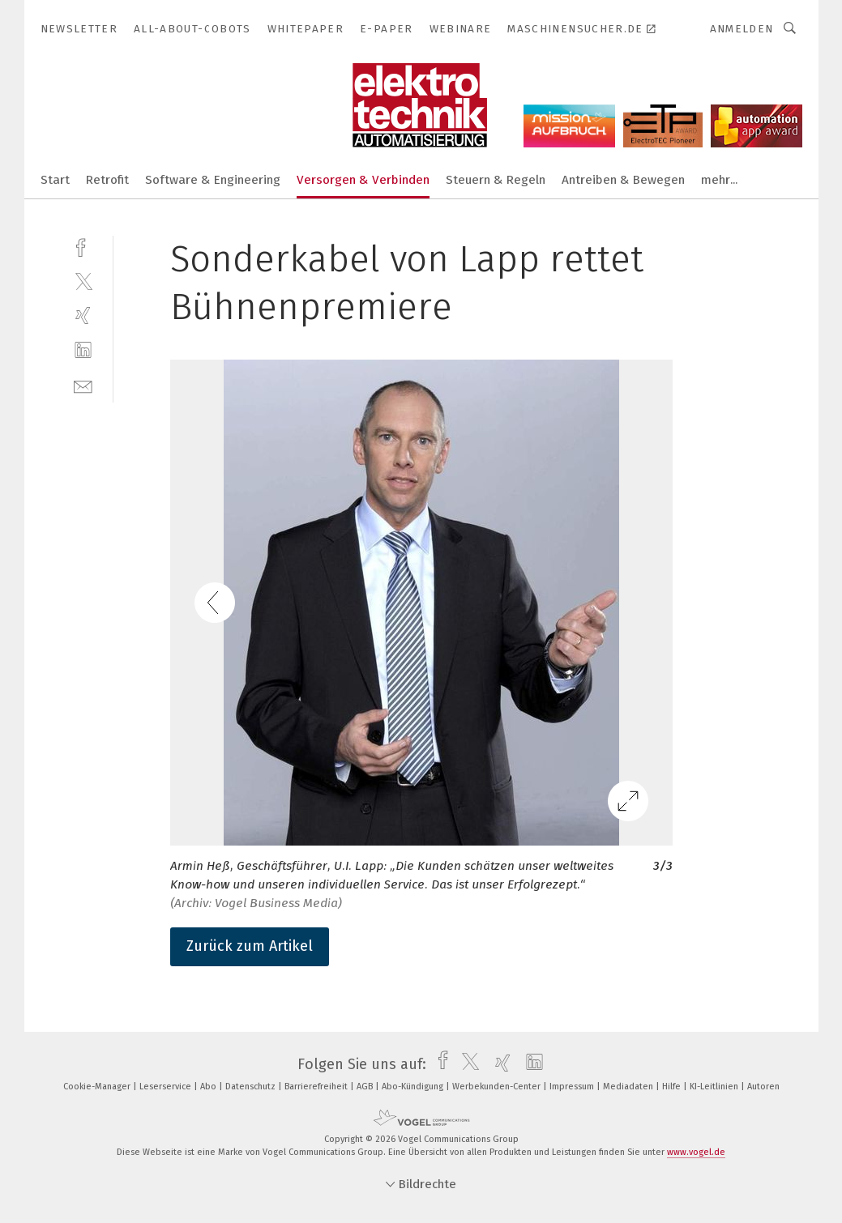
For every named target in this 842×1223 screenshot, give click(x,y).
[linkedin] (83, 350)
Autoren (763, 1086)
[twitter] (83, 281)
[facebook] (83, 246)
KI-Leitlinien (715, 1086)
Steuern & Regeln (495, 180)
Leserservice (166, 1086)
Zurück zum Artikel (249, 946)
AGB (366, 1086)
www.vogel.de (696, 1152)
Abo (209, 1086)
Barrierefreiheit (317, 1086)
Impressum (572, 1086)
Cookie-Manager (98, 1086)
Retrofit (107, 180)
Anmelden (742, 29)
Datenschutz (251, 1086)
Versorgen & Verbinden (363, 180)
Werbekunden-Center (497, 1086)
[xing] (83, 315)
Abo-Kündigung (414, 1086)
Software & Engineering (212, 180)
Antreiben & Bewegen (623, 180)
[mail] (83, 385)
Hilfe (672, 1086)
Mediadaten (629, 1086)
